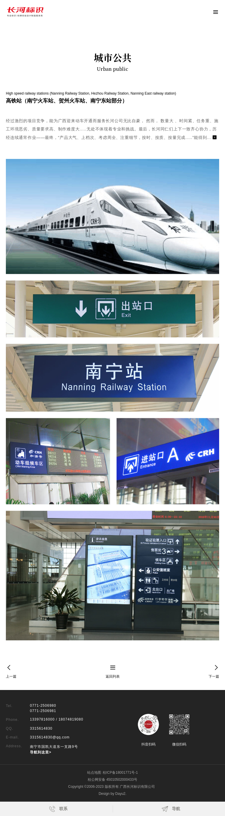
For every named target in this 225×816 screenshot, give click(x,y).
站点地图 (94, 772)
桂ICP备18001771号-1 (120, 772)
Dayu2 (120, 794)
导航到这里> (40, 752)
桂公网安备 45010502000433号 (112, 780)
